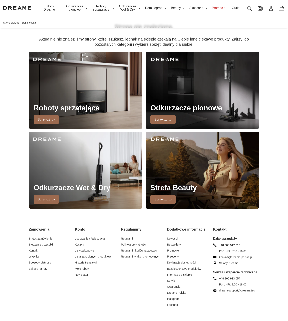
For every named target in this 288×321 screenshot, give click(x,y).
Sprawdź (44, 119)
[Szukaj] (249, 8)
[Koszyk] (282, 8)
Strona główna (11, 22)
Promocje (218, 8)
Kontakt (220, 229)
